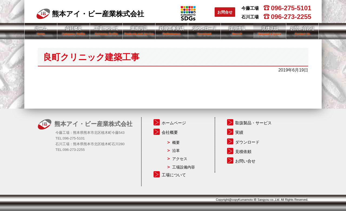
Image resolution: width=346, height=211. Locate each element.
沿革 (176, 150)
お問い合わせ (302, 28)
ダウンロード (204, 28)
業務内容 (139, 28)
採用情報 (237, 28)
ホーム (41, 28)
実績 (239, 132)
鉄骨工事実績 (171, 28)
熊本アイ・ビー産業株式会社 (90, 14)
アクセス (179, 159)
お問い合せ (245, 161)
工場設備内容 (183, 167)
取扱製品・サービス (253, 123)
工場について (106, 28)
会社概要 (73, 28)
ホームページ (174, 123)
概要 (176, 142)
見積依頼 (270, 28)
